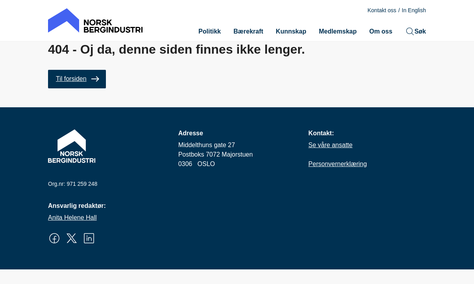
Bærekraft (248, 31)
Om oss (381, 31)
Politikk (209, 31)
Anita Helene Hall (72, 217)
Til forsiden (71, 78)
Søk (415, 31)
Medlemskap (338, 31)
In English (414, 10)
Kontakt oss (381, 10)
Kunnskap (291, 31)
